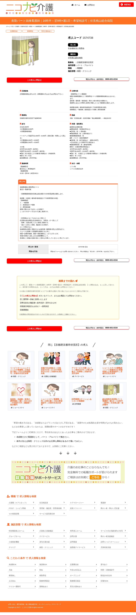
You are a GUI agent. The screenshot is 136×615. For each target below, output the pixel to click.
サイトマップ (56, 607)
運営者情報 (20, 607)
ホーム (77, 5)
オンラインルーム (45, 607)
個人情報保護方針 (31, 607)
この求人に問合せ (36, 80)
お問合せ (91, 5)
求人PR (22, 182)
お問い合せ (11, 607)
